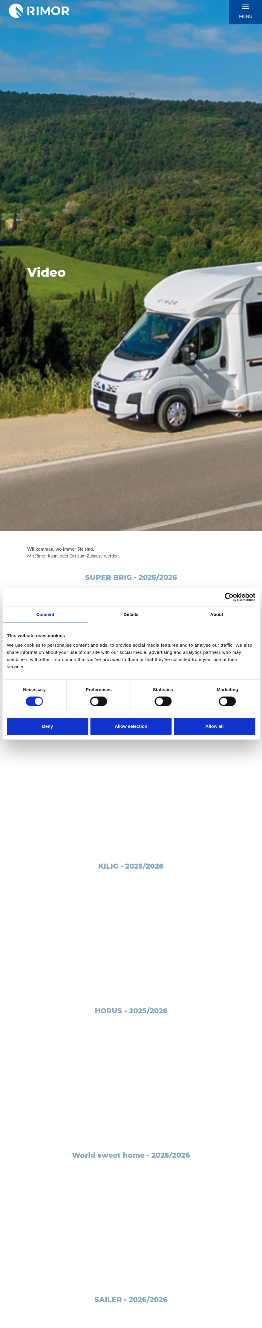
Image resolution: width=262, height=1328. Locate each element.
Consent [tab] (45, 614)
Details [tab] (131, 614)
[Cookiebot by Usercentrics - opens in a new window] (229, 597)
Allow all (215, 726)
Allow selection (131, 726)
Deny (47, 726)
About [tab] (216, 614)
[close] (245, 6)
